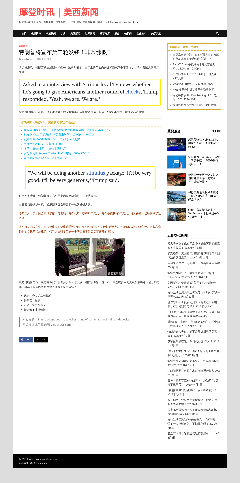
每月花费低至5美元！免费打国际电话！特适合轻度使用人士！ (204, 161)
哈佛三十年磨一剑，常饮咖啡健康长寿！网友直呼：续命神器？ (203, 178)
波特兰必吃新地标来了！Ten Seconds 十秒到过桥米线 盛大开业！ (204, 213)
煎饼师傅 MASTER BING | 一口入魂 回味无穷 (52, 139)
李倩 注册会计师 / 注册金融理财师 (45, 148)
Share (26, 339)
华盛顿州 (51, 33)
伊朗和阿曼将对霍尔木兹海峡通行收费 (190, 370)
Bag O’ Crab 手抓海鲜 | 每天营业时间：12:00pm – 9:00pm (59, 134)
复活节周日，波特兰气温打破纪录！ (189, 433)
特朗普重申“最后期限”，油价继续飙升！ (192, 390)
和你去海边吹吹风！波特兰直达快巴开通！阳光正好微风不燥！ (203, 196)
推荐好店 (105, 33)
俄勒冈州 (36, 33)
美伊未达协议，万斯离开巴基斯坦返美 (190, 263)
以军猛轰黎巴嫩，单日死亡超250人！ (190, 341)
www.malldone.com (46, 459)
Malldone (28, 59)
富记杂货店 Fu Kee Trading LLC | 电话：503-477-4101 (57, 153)
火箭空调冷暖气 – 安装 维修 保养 (192, 84)
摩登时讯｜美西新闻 (59, 12)
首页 (23, 33)
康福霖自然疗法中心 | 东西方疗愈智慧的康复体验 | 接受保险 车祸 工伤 (67, 130)
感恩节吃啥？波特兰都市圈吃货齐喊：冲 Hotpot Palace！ (203, 143)
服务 (116, 33)
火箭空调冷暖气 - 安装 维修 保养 (44, 143)
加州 (63, 33)
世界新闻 (90, 33)
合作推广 (141, 33)
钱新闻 (128, 33)
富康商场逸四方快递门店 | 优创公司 (46, 157)
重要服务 (174, 131)
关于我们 (156, 33)
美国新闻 (75, 33)
